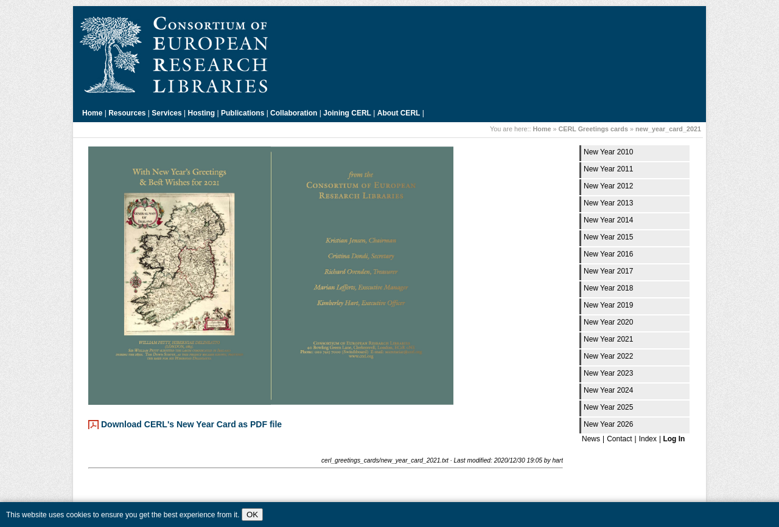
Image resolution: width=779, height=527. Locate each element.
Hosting (201, 113)
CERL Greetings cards (593, 129)
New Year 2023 (608, 373)
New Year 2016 (608, 254)
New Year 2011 (608, 169)
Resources (126, 113)
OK (252, 514)
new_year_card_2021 (668, 129)
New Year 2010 (608, 152)
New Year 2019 (608, 305)
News (591, 439)
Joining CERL (347, 113)
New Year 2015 (608, 237)
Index (648, 439)
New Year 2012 (608, 186)
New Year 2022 (608, 356)
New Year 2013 (608, 203)
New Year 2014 (608, 220)
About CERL (399, 113)
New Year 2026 (608, 424)
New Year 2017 (608, 271)
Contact (619, 439)
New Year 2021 (608, 339)
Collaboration (293, 113)
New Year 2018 (608, 288)
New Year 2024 (608, 390)
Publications (242, 113)
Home (92, 113)
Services (166, 113)
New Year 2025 (608, 407)
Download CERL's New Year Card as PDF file (191, 424)
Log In (674, 439)
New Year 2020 (608, 322)
